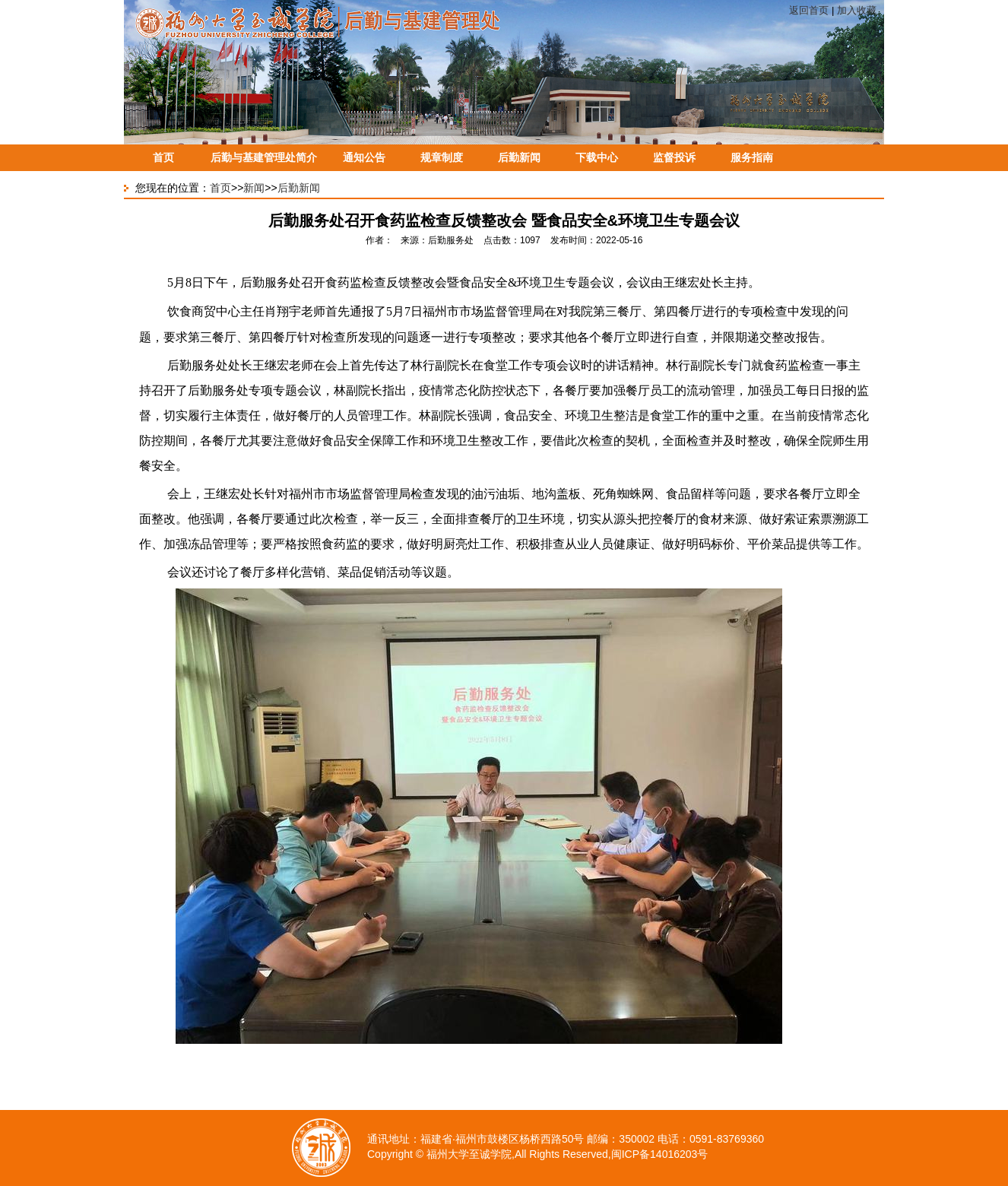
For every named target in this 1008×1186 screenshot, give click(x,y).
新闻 (254, 188)
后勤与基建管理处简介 (264, 157)
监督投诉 (674, 157)
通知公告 (364, 157)
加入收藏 (856, 10)
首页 (163, 157)
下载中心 (596, 157)
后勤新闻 (519, 157)
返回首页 (809, 10)
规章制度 (441, 157)
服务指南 (752, 157)
